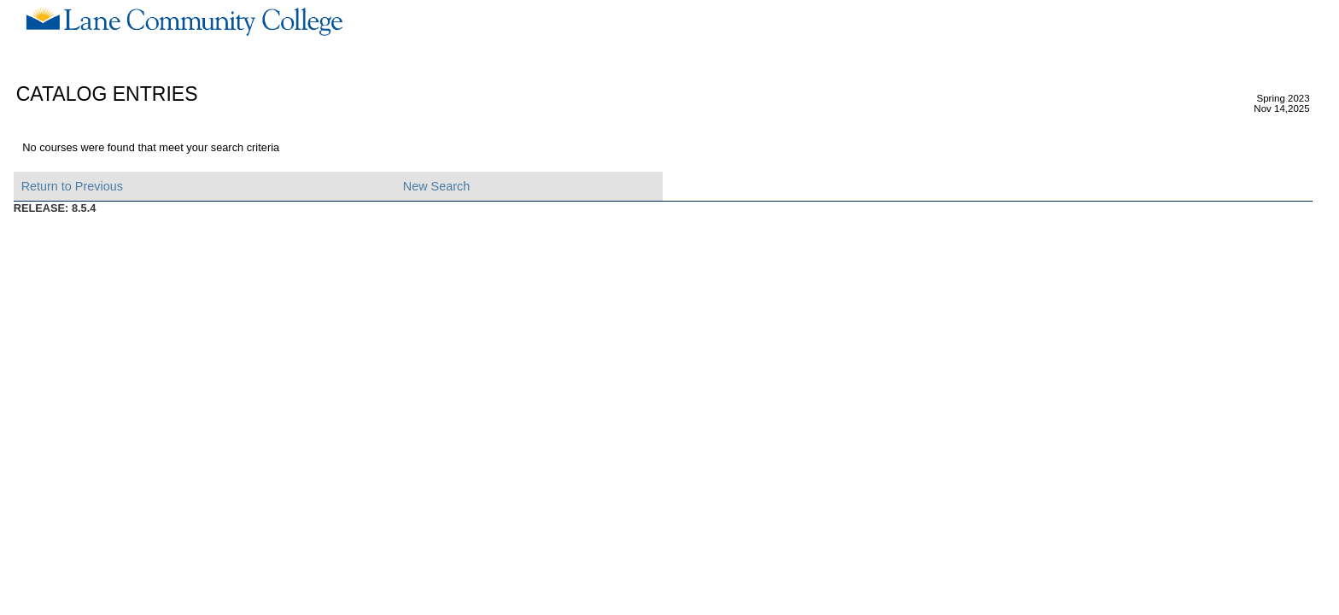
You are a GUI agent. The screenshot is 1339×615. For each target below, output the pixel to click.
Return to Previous (72, 186)
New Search (436, 186)
